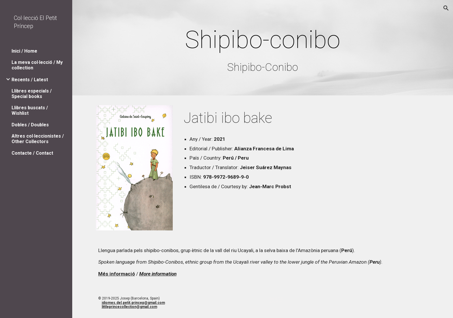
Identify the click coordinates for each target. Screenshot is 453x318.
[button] (446, 8)
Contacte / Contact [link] (32, 153)
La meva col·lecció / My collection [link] (37, 65)
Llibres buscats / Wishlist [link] (30, 110)
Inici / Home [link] (24, 51)
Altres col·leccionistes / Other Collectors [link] (38, 138)
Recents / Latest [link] (30, 79)
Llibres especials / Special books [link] (32, 93)
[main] (262, 49)
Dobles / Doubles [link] (30, 124)
